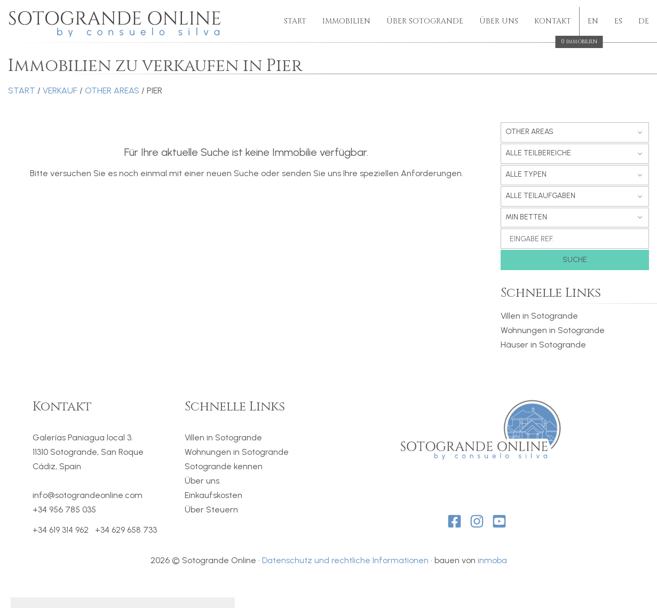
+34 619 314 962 (61, 530)
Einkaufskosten (213, 495)
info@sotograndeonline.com (88, 495)
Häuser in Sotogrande (543, 344)
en (593, 21)
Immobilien (346, 21)
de (643, 21)
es (618, 21)
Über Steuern (211, 509)
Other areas (112, 90)
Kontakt (552, 22)
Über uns (498, 21)
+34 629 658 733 (126, 530)
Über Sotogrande (424, 21)
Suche (575, 259)
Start (295, 21)
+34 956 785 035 (64, 509)
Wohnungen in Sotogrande (553, 330)
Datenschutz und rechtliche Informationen (345, 560)
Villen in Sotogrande (539, 316)
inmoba (492, 560)
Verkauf (60, 90)
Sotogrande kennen (224, 466)
